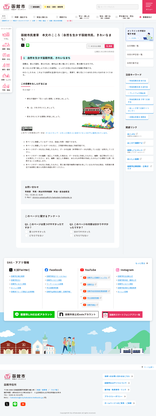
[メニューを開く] (149, 7)
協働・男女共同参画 (55, 21)
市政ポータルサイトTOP (21, 21)
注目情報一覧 (133, 45)
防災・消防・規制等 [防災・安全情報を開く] (53, 7)
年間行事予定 (133, 63)
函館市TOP (5, 21)
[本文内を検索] (100, 46)
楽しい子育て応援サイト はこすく (138, 109)
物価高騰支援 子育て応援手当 (139, 100)
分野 (33, 21)
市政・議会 (42, 21)
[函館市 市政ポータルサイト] (14, 6)
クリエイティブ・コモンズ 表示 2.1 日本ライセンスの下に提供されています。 (77, 133)
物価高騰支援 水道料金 (138, 87)
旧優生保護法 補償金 (137, 117)
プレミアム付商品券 (137, 93)
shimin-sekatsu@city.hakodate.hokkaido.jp (52, 197)
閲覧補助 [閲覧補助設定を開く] (35, 7)
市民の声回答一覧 (134, 54)
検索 (110, 46)
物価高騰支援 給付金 (137, 80)
